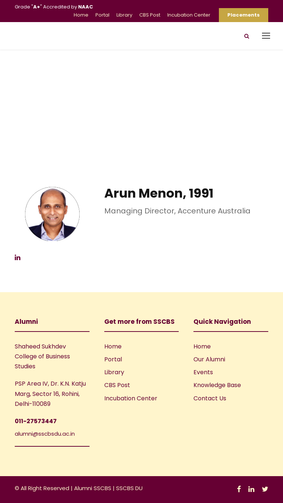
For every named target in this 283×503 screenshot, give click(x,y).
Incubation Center (188, 14)
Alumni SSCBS (93, 488)
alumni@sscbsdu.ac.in (45, 434)
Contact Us (209, 398)
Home (81, 14)
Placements (243, 14)
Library (124, 14)
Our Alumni (209, 359)
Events (203, 372)
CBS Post (149, 14)
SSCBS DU (129, 488)
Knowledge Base (217, 385)
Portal (102, 14)
